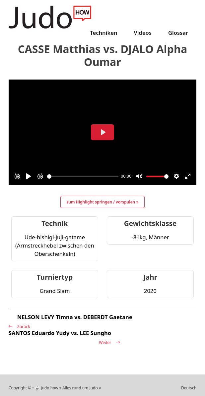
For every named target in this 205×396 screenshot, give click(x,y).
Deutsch (188, 388)
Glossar (178, 32)
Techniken (103, 32)
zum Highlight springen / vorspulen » (103, 202)
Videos (143, 32)
